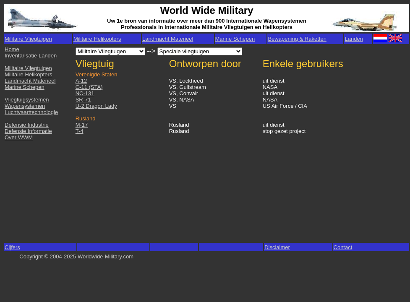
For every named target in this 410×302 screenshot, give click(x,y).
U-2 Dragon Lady (96, 106)
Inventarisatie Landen (31, 55)
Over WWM (19, 137)
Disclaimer (277, 247)
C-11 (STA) (89, 87)
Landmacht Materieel (167, 39)
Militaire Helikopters (97, 39)
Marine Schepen (235, 39)
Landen (354, 39)
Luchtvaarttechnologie (31, 112)
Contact (343, 247)
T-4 (80, 131)
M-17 (82, 125)
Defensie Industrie (27, 125)
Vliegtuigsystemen (27, 99)
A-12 (81, 81)
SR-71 (83, 99)
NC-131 (85, 93)
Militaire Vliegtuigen (28, 68)
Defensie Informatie (28, 131)
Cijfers (12, 247)
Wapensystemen (25, 106)
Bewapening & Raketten (297, 39)
